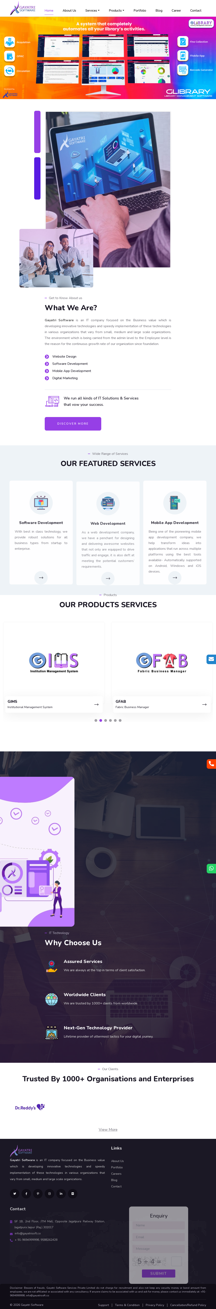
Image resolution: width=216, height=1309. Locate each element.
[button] (95, 719)
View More (108, 1128)
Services (91, 10)
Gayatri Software (32, 1304)
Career (176, 10)
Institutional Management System (133, 706)
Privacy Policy (155, 1304)
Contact (195, 10)
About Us (69, 10)
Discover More (73, 424)
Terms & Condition (127, 1304)
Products (115, 10)
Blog (158, 10)
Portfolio (140, 10)
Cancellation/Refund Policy (188, 1304)
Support (103, 1304)
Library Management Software (23, 706)
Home (49, 10)
